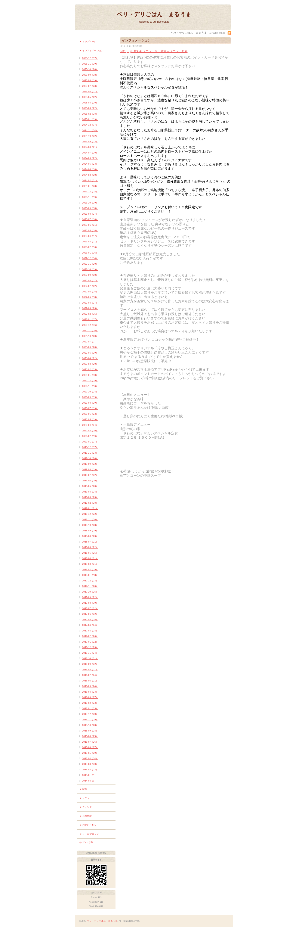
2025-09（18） (90, 75)
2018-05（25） (90, 553)
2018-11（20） (90, 519)
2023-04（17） (90, 236)
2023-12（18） (90, 191)
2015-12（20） (90, 714)
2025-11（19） (90, 63)
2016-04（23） (90, 691)
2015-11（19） (90, 719)
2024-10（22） (90, 136)
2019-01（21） (90, 508)
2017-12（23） (90, 580)
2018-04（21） (90, 558)
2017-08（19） (90, 603)
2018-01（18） (90, 575)
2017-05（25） (90, 619)
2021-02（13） (90, 369)
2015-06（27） (90, 747)
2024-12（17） (90, 125)
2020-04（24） (90, 425)
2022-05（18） (90, 297)
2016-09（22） (90, 664)
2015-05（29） (90, 753)
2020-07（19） (90, 408)
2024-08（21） (90, 147)
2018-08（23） (90, 536)
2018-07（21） (90, 541)
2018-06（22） (90, 547)
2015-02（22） (90, 769)
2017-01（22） (90, 641)
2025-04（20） (90, 102)
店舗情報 (87, 816)
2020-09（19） (90, 397)
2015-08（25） (90, 736)
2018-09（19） (90, 530)
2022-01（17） (90, 319)
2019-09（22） (90, 464)
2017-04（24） (90, 625)
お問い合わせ (89, 825)
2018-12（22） (90, 514)
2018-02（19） (90, 569)
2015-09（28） (90, 730)
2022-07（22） (90, 286)
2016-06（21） (90, 680)
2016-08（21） (90, 669)
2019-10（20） (90, 458)
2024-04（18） (90, 169)
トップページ (89, 41)
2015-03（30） (90, 764)
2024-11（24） (90, 130)
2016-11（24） (90, 653)
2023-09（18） (90, 208)
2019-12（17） (90, 447)
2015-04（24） (90, 758)
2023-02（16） (90, 247)
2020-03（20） (90, 430)
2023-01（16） (90, 252)
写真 (84, 789)
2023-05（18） (90, 230)
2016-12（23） (90, 647)
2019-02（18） (90, 502)
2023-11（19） (90, 197)
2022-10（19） (90, 269)
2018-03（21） (90, 564)
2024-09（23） (90, 141)
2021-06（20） (90, 347)
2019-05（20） (90, 486)
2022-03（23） (90, 308)
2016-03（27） (90, 697)
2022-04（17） (90, 302)
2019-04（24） (90, 491)
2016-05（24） (90, 686)
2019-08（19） (90, 469)
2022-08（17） (90, 280)
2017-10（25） (90, 591)
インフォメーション (93, 50)
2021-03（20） (90, 364)
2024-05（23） (90, 163)
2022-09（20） (90, 275)
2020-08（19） (90, 402)
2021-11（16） (90, 330)
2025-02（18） (90, 113)
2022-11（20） (90, 263)
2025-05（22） (90, 97)
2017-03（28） (90, 630)
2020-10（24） (90, 391)
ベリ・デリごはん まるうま (154, 14)
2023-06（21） (90, 225)
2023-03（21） (90, 241)
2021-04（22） (90, 358)
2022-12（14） (90, 258)
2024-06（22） (90, 158)
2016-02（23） (90, 703)
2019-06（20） (90, 480)
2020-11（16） (90, 386)
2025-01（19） (90, 119)
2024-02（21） (90, 180)
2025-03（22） (90, 108)
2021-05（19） (90, 352)
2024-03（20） (90, 175)
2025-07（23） (90, 86)
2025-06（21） (90, 91)
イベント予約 (86, 842)
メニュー (87, 798)
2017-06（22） (90, 614)
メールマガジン (90, 834)
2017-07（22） (90, 608)
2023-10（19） (90, 202)
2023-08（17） (90, 213)
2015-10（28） (90, 725)
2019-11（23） (90, 452)
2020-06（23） (90, 414)
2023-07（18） (90, 219)
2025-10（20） (90, 69)
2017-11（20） (90, 586)
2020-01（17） (90, 441)
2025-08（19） (90, 80)
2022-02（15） (90, 314)
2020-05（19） (90, 419)
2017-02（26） (90, 636)
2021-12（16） (90, 325)
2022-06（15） (90, 291)
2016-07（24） (90, 675)
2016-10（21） (90, 658)
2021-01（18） (90, 375)
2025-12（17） (90, 58)
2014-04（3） (89, 780)
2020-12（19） (90, 380)
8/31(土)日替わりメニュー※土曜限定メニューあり (154, 51)
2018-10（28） (90, 525)
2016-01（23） (90, 708)
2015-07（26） (90, 741)
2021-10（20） (90, 336)
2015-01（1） (89, 775)
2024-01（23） (90, 186)
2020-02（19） (90, 436)
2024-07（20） (90, 152)
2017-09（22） (90, 597)
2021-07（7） (89, 341)
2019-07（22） (90, 475)
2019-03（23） (90, 497)
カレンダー (88, 807)
